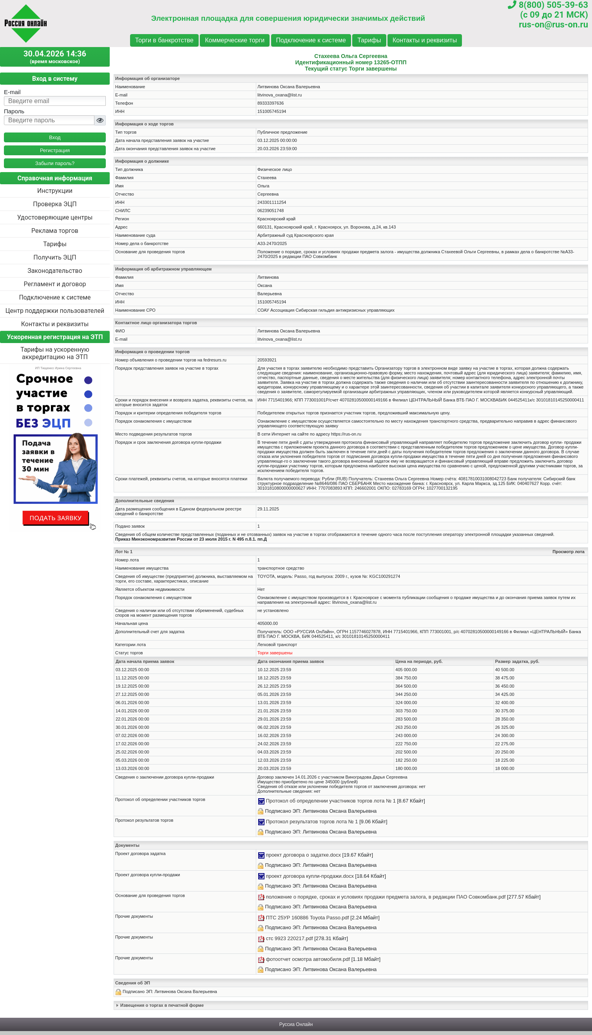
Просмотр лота (568, 551)
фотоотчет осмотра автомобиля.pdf (308, 959)
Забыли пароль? (54, 163)
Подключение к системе (311, 40)
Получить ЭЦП (54, 257)
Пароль (14, 111)
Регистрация (55, 150)
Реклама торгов (54, 230)
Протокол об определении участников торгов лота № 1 (331, 801)
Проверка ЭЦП (54, 204)
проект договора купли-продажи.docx (310, 876)
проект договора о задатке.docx (303, 855)
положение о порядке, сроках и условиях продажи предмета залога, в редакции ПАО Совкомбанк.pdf (386, 897)
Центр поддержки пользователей (54, 310)
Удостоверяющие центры (55, 217)
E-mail (12, 92)
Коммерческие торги (234, 40)
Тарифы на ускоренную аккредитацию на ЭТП (54, 353)
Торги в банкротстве (164, 40)
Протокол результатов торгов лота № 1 (312, 821)
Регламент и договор (55, 284)
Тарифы (369, 40)
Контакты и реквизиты (425, 40)
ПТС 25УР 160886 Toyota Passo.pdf (307, 918)
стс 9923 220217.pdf (289, 938)
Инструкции (54, 190)
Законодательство (54, 270)
